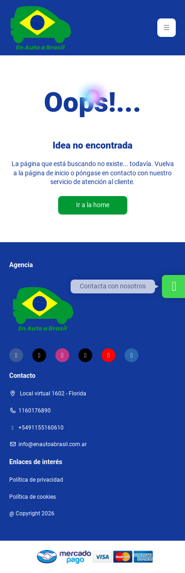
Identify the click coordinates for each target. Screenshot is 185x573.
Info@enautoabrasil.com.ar (52, 444)
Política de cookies (32, 497)
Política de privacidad (36, 480)
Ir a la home (92, 205)
